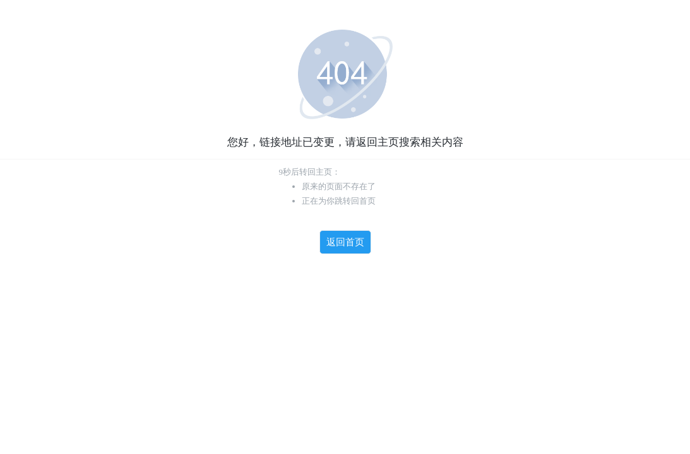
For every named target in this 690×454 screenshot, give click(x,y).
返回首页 (345, 242)
